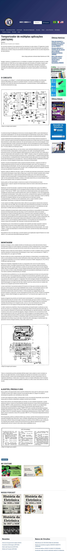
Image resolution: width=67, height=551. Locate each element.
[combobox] (38, 22)
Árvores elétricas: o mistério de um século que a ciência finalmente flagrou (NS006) (58, 51)
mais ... (19, 32)
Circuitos (38, 30)
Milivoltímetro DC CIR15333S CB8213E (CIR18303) (47, 542)
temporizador (4, 459)
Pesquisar (46, 22)
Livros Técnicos (49, 30)
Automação (19, 30)
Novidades (57, 30)
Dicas (43, 30)
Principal (3, 30)
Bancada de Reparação (29, 30)
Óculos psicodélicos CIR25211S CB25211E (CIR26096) (48, 548)
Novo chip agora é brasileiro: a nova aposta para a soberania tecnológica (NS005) (58, 59)
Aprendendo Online (10, 30)
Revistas (14, 32)
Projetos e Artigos (6, 32)
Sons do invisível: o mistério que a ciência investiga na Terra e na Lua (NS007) (58, 44)
